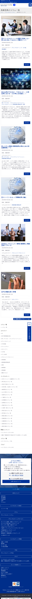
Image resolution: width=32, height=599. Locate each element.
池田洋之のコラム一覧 (7, 394)
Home (4, 590)
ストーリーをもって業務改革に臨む (14, 197)
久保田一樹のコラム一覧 (7, 407)
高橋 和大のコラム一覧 (7, 405)
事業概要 (3, 570)
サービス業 (4, 545)
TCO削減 (4, 343)
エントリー (4, 577)
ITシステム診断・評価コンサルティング (11, 521)
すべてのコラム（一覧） (7, 441)
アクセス (3, 502)
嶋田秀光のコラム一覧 (7, 389)
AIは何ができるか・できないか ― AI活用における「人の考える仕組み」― (16, 92)
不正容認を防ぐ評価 (9, 292)
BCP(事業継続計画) (6, 336)
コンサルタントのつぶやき (8, 432)
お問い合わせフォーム (16, 481)
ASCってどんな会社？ (6, 573)
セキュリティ (15, 299)
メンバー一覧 (4, 508)
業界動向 (4, 367)
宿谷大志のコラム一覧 (7, 410)
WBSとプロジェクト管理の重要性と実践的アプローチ (16, 244)
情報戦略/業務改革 (17, 104)
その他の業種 (4, 546)
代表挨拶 (3, 499)
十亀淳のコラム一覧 (6, 397)
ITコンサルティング (17, 47)
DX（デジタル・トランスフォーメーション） (13, 102)
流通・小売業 (4, 542)
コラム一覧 (4, 327)
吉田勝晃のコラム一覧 (7, 400)
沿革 (2, 500)
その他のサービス (5, 535)
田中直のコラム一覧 (6, 413)
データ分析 (4, 354)
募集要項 (3, 575)
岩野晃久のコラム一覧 (7, 402)
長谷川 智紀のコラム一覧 (7, 384)
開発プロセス (5, 372)
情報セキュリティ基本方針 (22, 590)
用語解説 (4, 49)
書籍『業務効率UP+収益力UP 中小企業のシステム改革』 (15, 435)
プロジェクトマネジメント (18, 252)
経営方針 (3, 496)
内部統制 (4, 359)
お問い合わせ (13, 2)
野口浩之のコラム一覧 (7, 381)
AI (2, 333)
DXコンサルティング (6, 531)
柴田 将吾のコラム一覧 (7, 426)
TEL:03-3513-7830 (5, 2)
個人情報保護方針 (11, 591)
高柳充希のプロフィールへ (22, 319)
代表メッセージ (5, 567)
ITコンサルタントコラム (7, 515)
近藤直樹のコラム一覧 (7, 421)
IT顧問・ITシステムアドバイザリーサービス (12, 528)
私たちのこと (4, 569)
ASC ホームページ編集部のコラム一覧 (10, 378)
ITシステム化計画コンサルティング (10, 523)
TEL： (16, 475)
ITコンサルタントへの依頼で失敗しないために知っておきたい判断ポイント (16, 39)
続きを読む (27, 64)
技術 (24, 104)
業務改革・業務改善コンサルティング (10, 533)
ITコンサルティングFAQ (7, 553)
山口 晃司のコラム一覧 (7, 392)
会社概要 (3, 497)
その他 (24, 47)
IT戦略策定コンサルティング (8, 530)
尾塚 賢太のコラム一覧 (7, 423)
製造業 (2, 543)
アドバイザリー (5, 346)
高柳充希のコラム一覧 (7, 418)
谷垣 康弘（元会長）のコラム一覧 (9, 386)
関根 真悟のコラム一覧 (7, 415)
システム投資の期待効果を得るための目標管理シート (16, 146)
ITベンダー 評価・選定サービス (9, 524)
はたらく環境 (4, 572)
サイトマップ (10, 590)
